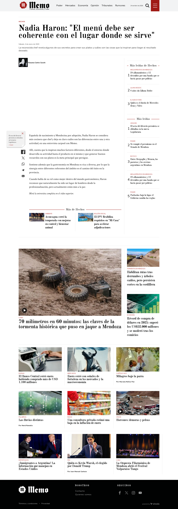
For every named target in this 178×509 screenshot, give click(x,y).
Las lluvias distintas (31, 420)
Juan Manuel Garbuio (79, 471)
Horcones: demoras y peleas (133, 420)
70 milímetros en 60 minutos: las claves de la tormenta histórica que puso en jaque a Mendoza (70, 324)
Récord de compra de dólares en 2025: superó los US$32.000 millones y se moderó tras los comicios (143, 327)
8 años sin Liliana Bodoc (141, 91)
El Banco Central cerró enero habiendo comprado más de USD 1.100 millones (38, 379)
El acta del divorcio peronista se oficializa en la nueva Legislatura (16, 139)
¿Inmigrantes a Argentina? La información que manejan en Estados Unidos (37, 466)
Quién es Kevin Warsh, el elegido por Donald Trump (87, 465)
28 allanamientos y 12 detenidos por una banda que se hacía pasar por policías (144, 76)
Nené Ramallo (27, 425)
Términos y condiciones (28, 503)
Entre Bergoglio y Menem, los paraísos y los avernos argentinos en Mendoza (144, 162)
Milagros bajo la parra (130, 376)
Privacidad (45, 503)
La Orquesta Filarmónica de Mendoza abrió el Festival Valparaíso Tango (133, 466)
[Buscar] (147, 5)
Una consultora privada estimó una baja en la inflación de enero (88, 422)
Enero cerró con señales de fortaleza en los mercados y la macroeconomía (85, 379)
